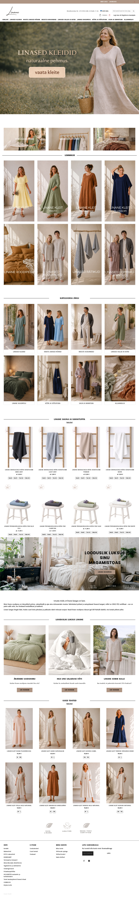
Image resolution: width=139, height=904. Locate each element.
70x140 (21, 478)
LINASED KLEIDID (19, 352)
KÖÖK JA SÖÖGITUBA (52, 403)
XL (50, 812)
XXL (54, 812)
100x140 (27, 478)
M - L (52, 757)
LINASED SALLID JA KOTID (120, 352)
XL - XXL (19, 757)
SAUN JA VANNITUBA (86, 403)
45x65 (15, 535)
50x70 (15, 478)
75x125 (21, 535)
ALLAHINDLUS (120, 403)
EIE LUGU (105, 1)
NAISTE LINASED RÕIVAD (52, 352)
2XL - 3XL (86, 757)
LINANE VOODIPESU (19, 403)
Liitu (117, 853)
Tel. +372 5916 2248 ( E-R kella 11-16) (87, 11)
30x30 (10, 478)
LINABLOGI (112, 1)
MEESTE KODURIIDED (86, 352)
